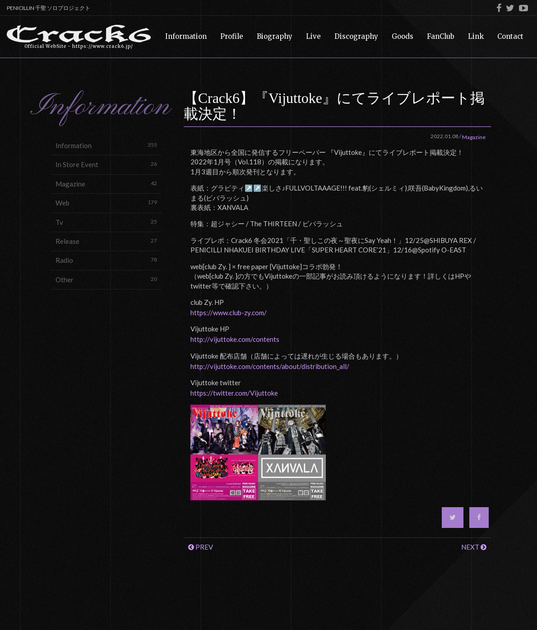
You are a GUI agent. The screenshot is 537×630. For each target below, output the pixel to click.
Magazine (106, 183)
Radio (106, 260)
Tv (106, 222)
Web (106, 202)
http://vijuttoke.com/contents (234, 339)
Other (106, 279)
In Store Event (106, 164)
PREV (200, 547)
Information (106, 145)
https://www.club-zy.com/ (228, 312)
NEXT (473, 547)
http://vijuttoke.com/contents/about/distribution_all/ (269, 366)
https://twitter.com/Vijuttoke (234, 393)
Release (106, 241)
